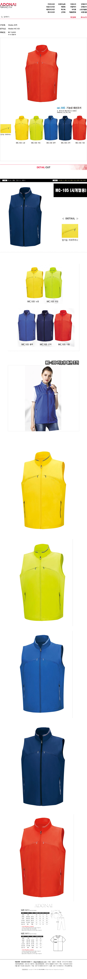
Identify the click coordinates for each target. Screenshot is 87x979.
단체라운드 (58, 975)
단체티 (7, 973)
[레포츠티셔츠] (49, 9)
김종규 (54, 962)
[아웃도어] (71, 4)
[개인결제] (71, 17)
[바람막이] (71, 7)
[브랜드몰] (81, 12)
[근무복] (60, 12)
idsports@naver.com (40, 962)
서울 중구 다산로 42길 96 (22, 966)
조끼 (25, 973)
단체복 (4, 973)
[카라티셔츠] (49, 4)
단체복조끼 (32, 973)
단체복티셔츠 (16, 973)
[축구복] (60, 9)
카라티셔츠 (31, 975)
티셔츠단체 (18, 975)
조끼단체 (22, 975)
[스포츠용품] (81, 9)
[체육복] (60, 7)
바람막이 (43, 973)
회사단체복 (13, 975)
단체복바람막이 (54, 973)
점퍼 (58, 973)
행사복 (62, 975)
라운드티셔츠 (52, 975)
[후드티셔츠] (49, 12)
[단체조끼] (81, 4)
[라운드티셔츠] (49, 7)
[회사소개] (81, 17)
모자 (36, 973)
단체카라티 (36, 975)
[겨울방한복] (71, 12)
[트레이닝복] (60, 4)
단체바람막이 (48, 973)
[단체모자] (81, 7)
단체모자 (39, 973)
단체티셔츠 (12, 973)
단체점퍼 (61, 973)
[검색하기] (10, 17)
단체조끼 (28, 973)
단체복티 (21, 973)
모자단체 (26, 975)
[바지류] (71, 9)
